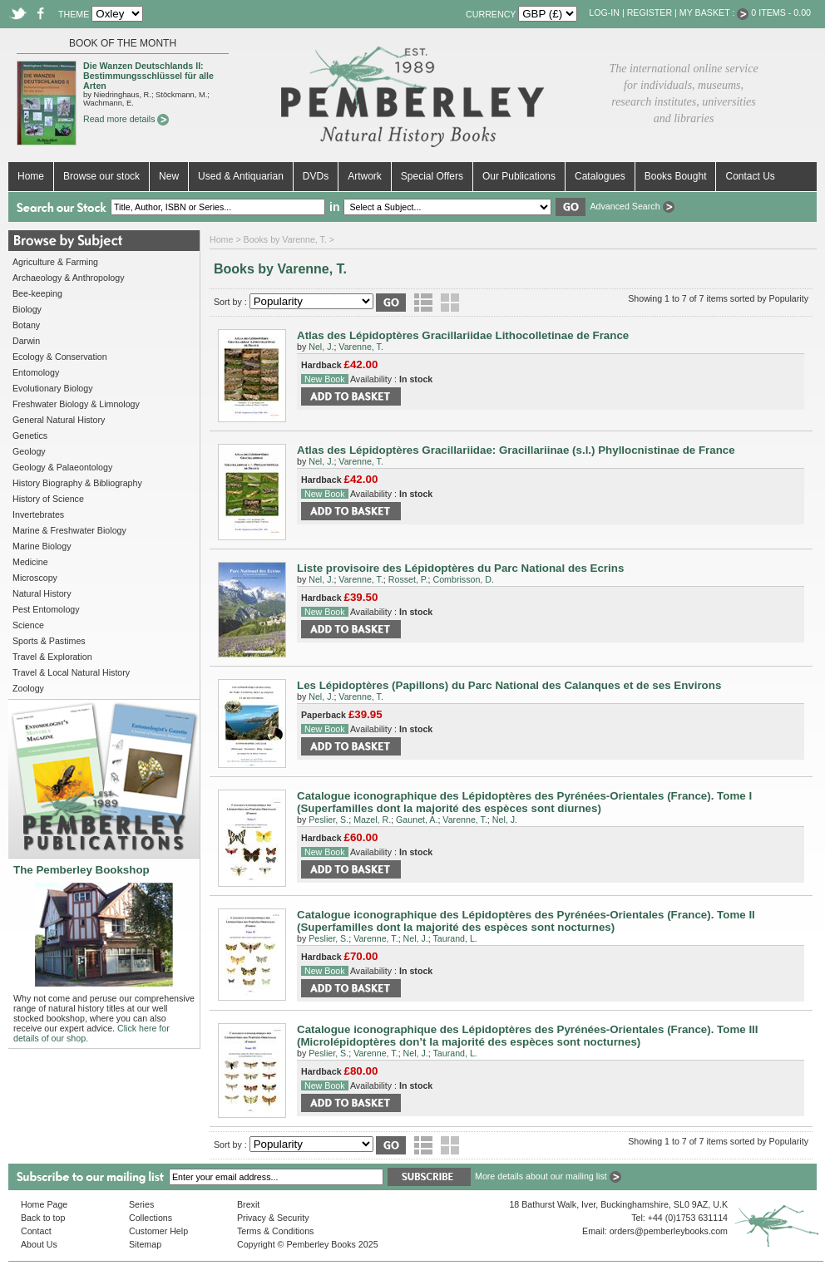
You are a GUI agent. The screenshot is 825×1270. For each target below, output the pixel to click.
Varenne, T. (360, 347)
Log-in (604, 12)
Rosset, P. (408, 579)
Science (28, 625)
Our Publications (519, 176)
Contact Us (749, 176)
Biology (27, 309)
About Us (39, 1244)
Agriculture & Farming (55, 262)
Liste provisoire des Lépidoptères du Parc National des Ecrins (460, 568)
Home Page (44, 1204)
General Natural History (58, 420)
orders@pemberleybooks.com (669, 1231)
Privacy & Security (273, 1218)
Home (30, 176)
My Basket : (714, 12)
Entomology (35, 372)
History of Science (48, 499)
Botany (26, 325)
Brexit (248, 1204)
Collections (150, 1218)
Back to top (43, 1218)
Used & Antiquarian (241, 176)
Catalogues (600, 176)
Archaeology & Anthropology (68, 278)
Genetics (29, 436)
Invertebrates (38, 514)
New (169, 176)
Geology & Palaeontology (62, 467)
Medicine (30, 562)
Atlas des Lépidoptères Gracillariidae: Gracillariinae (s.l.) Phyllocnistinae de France (516, 450)
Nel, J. (321, 347)
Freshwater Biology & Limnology (76, 404)
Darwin (26, 341)
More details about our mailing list (548, 1176)
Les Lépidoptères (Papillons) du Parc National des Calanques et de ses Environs (509, 685)
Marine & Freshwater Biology (69, 530)
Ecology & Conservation (59, 357)
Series (141, 1204)
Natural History (41, 593)
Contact (36, 1231)
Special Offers (432, 176)
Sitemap (145, 1244)
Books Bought (676, 176)
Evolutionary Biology (52, 388)
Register (649, 12)
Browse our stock (101, 176)
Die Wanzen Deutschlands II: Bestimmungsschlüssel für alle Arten (148, 76)
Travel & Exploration (52, 657)
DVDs (316, 176)
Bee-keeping (37, 293)
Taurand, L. (455, 938)
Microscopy (34, 578)
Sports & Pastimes (49, 641)
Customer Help (158, 1231)
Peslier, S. (328, 820)
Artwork (365, 176)
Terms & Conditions (275, 1231)
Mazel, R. (372, 820)
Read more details (126, 119)
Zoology (28, 688)
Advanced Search (632, 206)
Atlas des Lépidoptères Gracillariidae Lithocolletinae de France (463, 335)
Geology (29, 451)
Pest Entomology (46, 609)
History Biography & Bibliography (77, 483)
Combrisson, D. (462, 579)
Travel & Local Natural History (71, 672)
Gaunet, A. (416, 820)
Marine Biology (41, 546)
